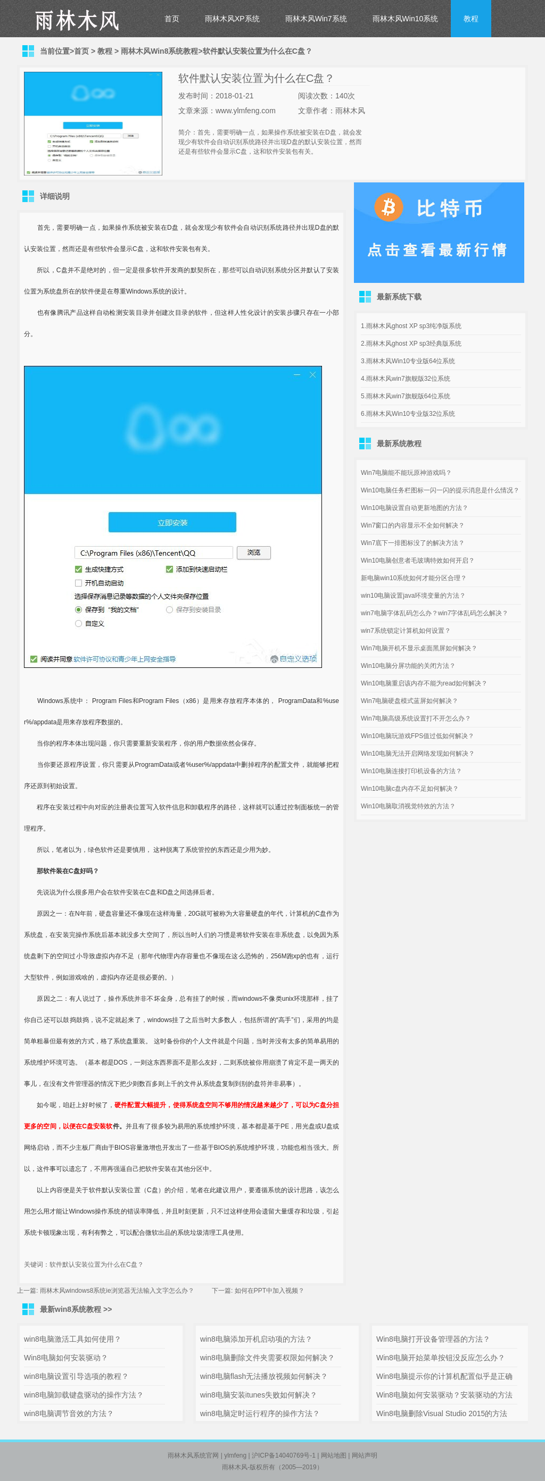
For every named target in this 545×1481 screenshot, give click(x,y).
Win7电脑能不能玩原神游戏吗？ (406, 472)
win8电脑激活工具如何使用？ (72, 1339)
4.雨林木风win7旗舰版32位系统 (405, 378)
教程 (471, 18)
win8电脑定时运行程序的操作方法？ (260, 1413)
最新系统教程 (399, 443)
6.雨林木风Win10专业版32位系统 (408, 413)
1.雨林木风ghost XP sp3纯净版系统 (411, 326)
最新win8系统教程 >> (76, 1309)
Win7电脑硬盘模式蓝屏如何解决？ (409, 701)
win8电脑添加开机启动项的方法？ (256, 1339)
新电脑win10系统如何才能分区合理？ (414, 578)
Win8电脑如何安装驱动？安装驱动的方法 (444, 1395)
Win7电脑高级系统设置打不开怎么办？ (416, 718)
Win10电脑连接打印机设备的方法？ (411, 771)
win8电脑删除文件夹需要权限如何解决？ (267, 1357)
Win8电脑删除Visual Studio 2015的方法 (441, 1413)
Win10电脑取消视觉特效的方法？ (408, 806)
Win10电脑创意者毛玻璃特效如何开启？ (418, 560)
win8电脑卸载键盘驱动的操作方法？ (84, 1395)
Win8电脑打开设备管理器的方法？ (433, 1339)
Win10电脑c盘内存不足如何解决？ (410, 788)
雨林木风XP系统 (232, 18)
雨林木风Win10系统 (406, 18)
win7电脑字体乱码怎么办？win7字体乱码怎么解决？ (434, 613)
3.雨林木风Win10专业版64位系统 (408, 361)
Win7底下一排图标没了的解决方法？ (413, 543)
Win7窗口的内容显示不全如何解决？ (413, 525)
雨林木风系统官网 (193, 1455)
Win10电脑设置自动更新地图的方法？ (414, 508)
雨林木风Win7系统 (316, 18)
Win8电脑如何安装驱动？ (66, 1357)
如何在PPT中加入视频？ (269, 1290)
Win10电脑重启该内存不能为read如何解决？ (424, 683)
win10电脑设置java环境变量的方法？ (413, 595)
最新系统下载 (399, 296)
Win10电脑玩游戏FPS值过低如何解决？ (417, 736)
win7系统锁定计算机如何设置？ (406, 630)
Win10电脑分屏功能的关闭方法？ (408, 666)
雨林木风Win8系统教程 (159, 51)
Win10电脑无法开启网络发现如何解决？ (418, 753)
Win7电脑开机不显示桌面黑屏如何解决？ (419, 648)
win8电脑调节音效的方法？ (69, 1413)
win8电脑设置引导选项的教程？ (76, 1376)
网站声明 (364, 1455)
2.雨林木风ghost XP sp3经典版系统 (411, 343)
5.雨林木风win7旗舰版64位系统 (405, 396)
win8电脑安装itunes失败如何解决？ (258, 1395)
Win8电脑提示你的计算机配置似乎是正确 (444, 1376)
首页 (171, 18)
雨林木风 (234, 1467)
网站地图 (333, 1455)
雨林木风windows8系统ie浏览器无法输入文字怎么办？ (117, 1290)
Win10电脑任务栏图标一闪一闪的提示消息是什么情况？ (440, 490)
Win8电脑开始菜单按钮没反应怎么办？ (440, 1357)
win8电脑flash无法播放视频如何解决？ (264, 1376)
